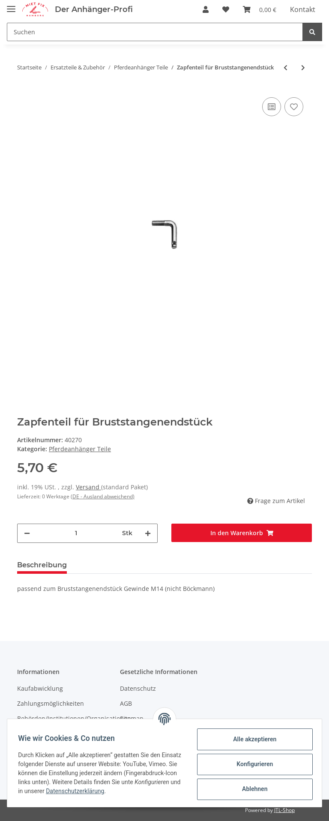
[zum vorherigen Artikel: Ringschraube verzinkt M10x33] (285, 67)
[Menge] (76, 533)
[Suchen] (155, 32)
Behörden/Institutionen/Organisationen (74, 718)
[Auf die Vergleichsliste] (271, 106)
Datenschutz (138, 688)
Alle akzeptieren (251, 739)
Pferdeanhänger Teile (80, 449)
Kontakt (302, 9)
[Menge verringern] (27, 533)
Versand (88, 487)
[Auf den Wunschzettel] (293, 106)
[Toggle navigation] (11, 5)
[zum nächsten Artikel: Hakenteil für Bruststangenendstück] (303, 67)
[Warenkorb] (259, 9)
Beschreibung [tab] (42, 565)
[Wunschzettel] (225, 9)
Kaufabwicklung (40, 688)
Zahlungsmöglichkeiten (50, 703)
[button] (205, 9)
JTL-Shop (284, 810)
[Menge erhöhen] (147, 533)
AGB (126, 703)
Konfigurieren (251, 764)
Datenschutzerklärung (139, 791)
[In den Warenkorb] (241, 533)
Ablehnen (251, 788)
